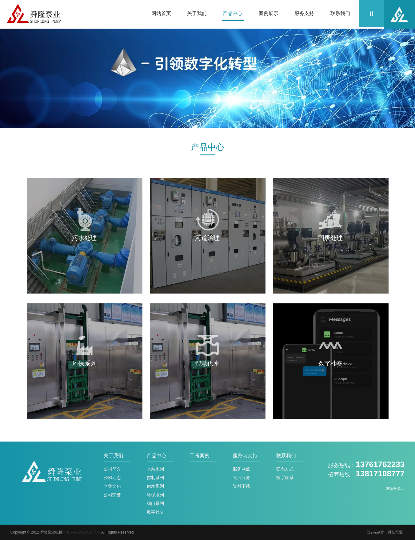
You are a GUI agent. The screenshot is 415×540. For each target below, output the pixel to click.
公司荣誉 (112, 494)
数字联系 (284, 477)
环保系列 (155, 494)
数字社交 (155, 512)
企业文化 (112, 486)
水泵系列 (155, 468)
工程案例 (199, 455)
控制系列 (155, 477)
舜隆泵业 (395, 532)
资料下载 (241, 486)
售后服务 (241, 477)
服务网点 (241, 468)
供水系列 (155, 486)
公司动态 (112, 477)
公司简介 (112, 468)
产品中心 (232, 13)
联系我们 (340, 13)
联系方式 (284, 468)
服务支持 (304, 13)
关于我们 (197, 13)
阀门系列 (155, 503)
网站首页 (161, 13)
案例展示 (268, 13)
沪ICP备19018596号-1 (81, 532)
